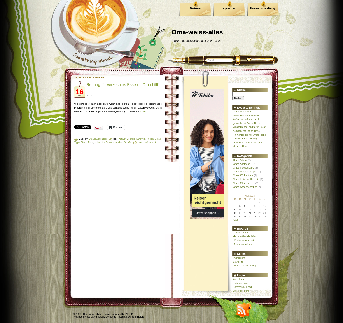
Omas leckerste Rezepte (246, 179)
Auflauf (122, 139)
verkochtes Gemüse (122, 142)
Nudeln (150, 139)
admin (89, 95)
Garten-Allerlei (240, 232)
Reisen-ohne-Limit (242, 244)
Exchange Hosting (115, 316)
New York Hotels (135, 316)
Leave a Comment (147, 142)
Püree (84, 142)
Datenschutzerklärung (263, 8)
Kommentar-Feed (242, 287)
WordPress (131, 314)
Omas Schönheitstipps (245, 187)
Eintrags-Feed (240, 283)
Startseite (194, 8)
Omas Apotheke (241, 164)
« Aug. (235, 219)
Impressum (228, 8)
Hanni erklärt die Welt (244, 236)
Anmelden (238, 279)
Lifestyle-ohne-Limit (243, 240)
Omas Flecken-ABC (243, 167)
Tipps (90, 142)
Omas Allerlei (240, 160)
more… (144, 111)
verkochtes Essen (103, 142)
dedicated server (95, 316)
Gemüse (131, 139)
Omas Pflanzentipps (243, 183)
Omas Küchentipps (98, 139)
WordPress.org (241, 291)
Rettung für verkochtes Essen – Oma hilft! (122, 85)
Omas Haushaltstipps (244, 171)
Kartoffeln (140, 139)
